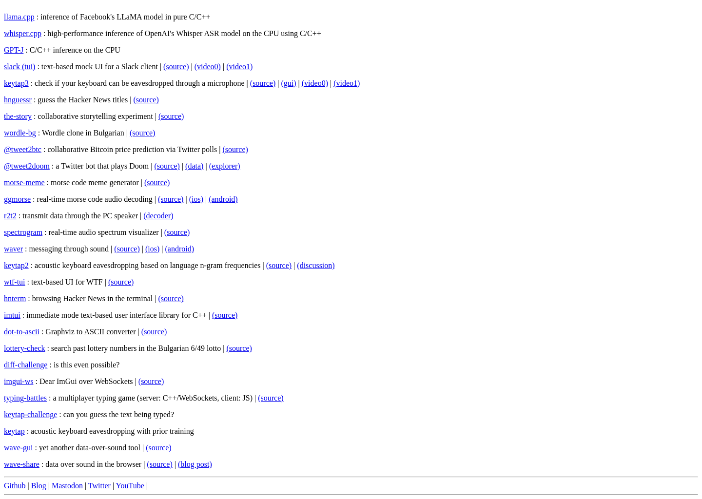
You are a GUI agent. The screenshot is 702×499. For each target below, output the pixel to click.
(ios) (196, 199)
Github (14, 485)
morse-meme (24, 182)
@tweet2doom (27, 166)
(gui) (288, 83)
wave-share (21, 464)
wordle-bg (20, 133)
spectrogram (23, 232)
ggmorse (17, 199)
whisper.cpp (22, 33)
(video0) (208, 66)
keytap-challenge (30, 414)
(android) (223, 199)
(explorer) (224, 166)
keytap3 (16, 83)
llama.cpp (19, 17)
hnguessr (18, 100)
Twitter (99, 485)
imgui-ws (18, 381)
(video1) (239, 66)
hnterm (15, 298)
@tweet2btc (22, 149)
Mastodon (67, 485)
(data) (194, 166)
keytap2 (16, 265)
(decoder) (158, 215)
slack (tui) (19, 66)
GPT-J (13, 50)
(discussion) (315, 265)
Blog (38, 485)
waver (13, 249)
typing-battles (25, 398)
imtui (12, 315)
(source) (176, 66)
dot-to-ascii (21, 331)
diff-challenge (25, 365)
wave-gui (18, 447)
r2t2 (10, 215)
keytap (14, 431)
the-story (18, 116)
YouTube (130, 485)
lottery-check (24, 348)
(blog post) (195, 464)
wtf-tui (14, 282)
